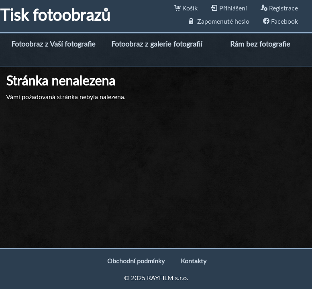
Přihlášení (229, 8)
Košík (186, 8)
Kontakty (193, 261)
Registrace (279, 8)
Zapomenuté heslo (219, 21)
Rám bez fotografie (260, 44)
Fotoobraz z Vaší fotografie (53, 44)
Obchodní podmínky (136, 261)
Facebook (280, 21)
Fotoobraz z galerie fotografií (156, 44)
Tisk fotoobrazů (55, 16)
